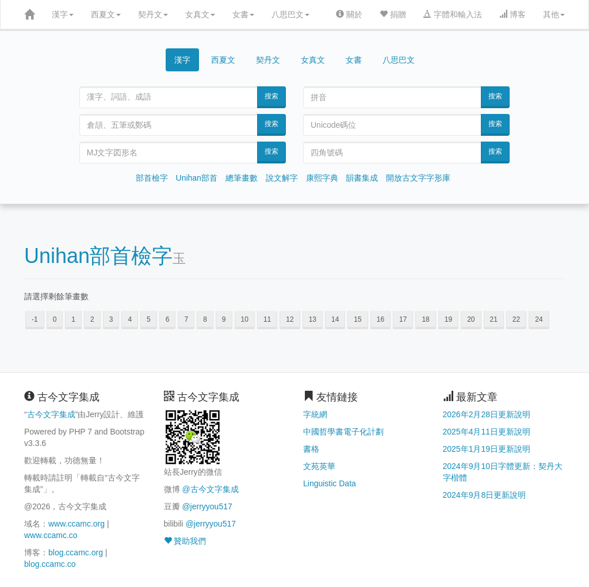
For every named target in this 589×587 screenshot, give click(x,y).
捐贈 (393, 14)
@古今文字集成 (210, 489)
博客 (512, 14)
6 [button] (168, 319)
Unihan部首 (196, 177)
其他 (554, 14)
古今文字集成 (51, 414)
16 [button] (380, 319)
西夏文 (106, 14)
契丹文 (153, 14)
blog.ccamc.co (49, 564)
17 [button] (403, 319)
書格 (311, 448)
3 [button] (111, 319)
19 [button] (448, 319)
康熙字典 (322, 177)
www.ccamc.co (51, 535)
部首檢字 (152, 177)
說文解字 (282, 177)
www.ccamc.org (76, 523)
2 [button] (92, 319)
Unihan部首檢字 (98, 256)
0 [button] (55, 319)
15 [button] (357, 319)
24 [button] (538, 319)
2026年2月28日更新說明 (487, 414)
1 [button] (73, 319)
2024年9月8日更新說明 (484, 495)
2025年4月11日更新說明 (487, 431)
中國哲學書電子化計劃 (343, 431)
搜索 (271, 96)
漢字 (63, 14)
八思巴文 (290, 14)
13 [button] (312, 319)
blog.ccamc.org (75, 552)
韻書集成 (362, 177)
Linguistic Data (329, 483)
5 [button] (149, 319)
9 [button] (224, 319)
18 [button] (425, 319)
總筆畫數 (241, 177)
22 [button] (516, 319)
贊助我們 (185, 541)
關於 (349, 14)
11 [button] (267, 319)
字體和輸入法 (452, 14)
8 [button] (205, 319)
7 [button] (186, 319)
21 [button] (494, 319)
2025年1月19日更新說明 (487, 448)
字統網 (315, 414)
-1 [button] (35, 319)
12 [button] (289, 319)
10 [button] (244, 319)
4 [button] (130, 319)
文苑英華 (319, 466)
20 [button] (471, 319)
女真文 (200, 14)
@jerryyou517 (207, 506)
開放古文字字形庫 (418, 177)
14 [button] (335, 319)
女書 (243, 14)
